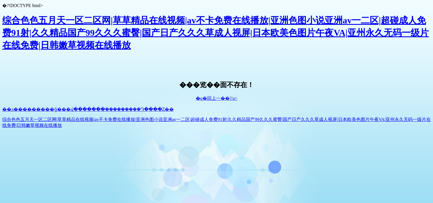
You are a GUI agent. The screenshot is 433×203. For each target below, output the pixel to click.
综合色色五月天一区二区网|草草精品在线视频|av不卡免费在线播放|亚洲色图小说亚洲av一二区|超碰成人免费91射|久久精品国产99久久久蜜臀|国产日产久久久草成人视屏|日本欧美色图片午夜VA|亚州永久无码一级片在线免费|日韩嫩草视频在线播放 (215, 32)
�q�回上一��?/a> (217, 98)
